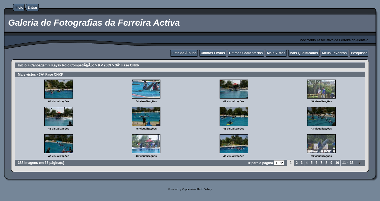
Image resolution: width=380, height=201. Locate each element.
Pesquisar (359, 53)
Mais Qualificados (304, 53)
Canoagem (38, 65)
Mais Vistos (276, 53)
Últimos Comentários (246, 53)
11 (344, 163)
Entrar (32, 7)
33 (351, 163)
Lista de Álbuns (184, 53)
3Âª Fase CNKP (127, 65)
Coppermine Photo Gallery (197, 189)
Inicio (19, 7)
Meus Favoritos (334, 53)
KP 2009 (104, 65)
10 (337, 163)
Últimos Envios (213, 53)
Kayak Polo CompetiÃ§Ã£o (72, 65)
